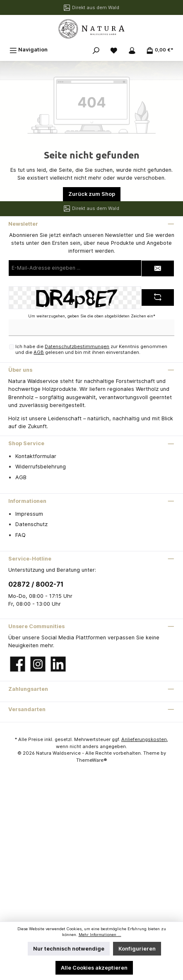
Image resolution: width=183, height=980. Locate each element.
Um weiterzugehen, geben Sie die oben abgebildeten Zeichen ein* (91, 316)
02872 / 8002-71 (35, 584)
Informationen (27, 501)
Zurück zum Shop (91, 194)
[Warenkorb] (160, 49)
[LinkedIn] (58, 664)
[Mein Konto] (132, 49)
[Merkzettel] (114, 49)
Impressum (29, 514)
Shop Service (26, 443)
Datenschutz (31, 524)
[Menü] (28, 49)
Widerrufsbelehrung (40, 466)
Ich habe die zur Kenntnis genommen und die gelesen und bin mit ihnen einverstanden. (91, 349)
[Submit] (157, 268)
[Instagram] (38, 664)
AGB (39, 352)
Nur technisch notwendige (68, 949)
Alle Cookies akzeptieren (94, 968)
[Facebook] (17, 664)
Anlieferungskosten (144, 739)
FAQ (20, 535)
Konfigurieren (137, 949)
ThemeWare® (91, 760)
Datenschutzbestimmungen (77, 346)
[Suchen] (96, 49)
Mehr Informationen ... (100, 934)
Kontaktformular (35, 456)
